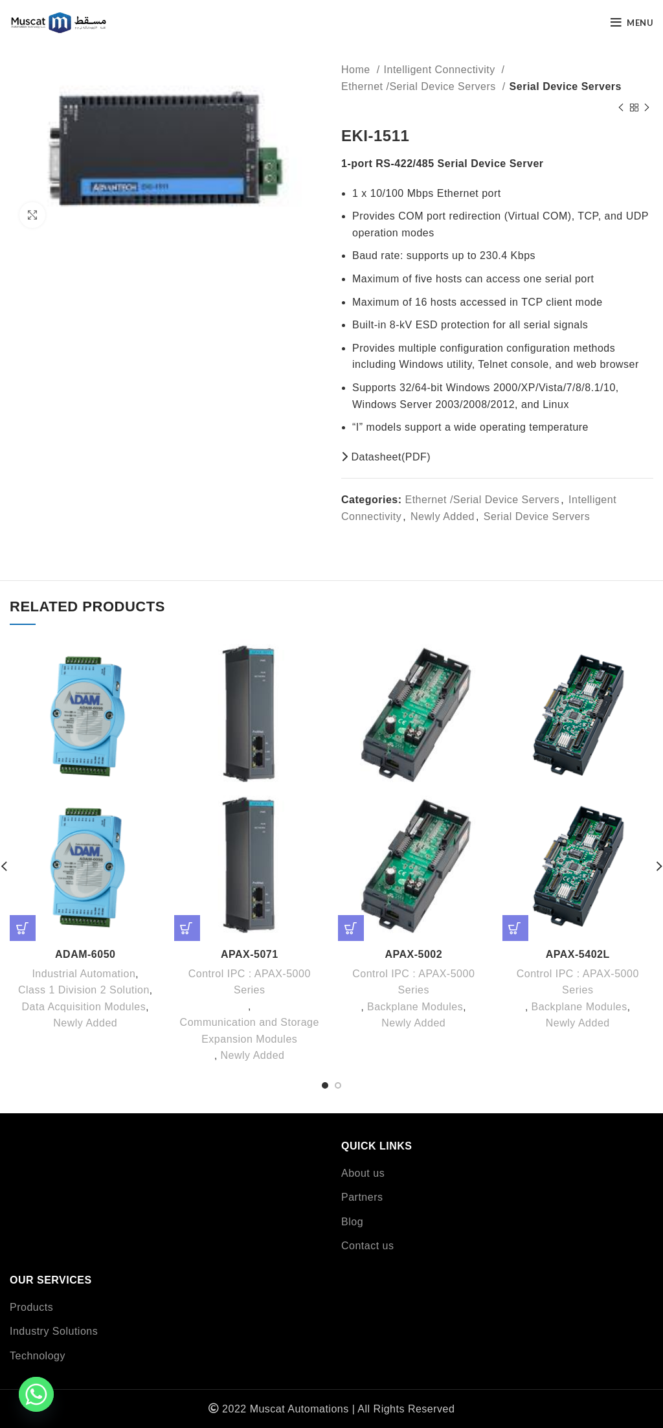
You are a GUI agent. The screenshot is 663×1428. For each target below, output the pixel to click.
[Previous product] (620, 107)
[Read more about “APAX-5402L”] (515, 928)
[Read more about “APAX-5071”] (187, 928)
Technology (37, 1355)
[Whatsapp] (36, 1394)
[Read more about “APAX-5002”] (351, 928)
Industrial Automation (83, 973)
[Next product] (646, 107)
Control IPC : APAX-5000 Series (249, 982)
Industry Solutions (54, 1331)
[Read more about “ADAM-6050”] (23, 928)
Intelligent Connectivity (441, 69)
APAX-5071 (249, 954)
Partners (362, 1197)
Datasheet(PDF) (386, 456)
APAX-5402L (578, 954)
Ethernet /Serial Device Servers (420, 86)
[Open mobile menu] (632, 23)
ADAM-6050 (85, 954)
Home (357, 69)
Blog (352, 1221)
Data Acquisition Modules (84, 1006)
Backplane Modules (415, 1006)
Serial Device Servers (566, 86)
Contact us (367, 1245)
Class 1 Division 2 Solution (84, 989)
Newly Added (442, 516)
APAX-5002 (413, 954)
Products (31, 1307)
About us (363, 1173)
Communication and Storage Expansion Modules (249, 1031)
